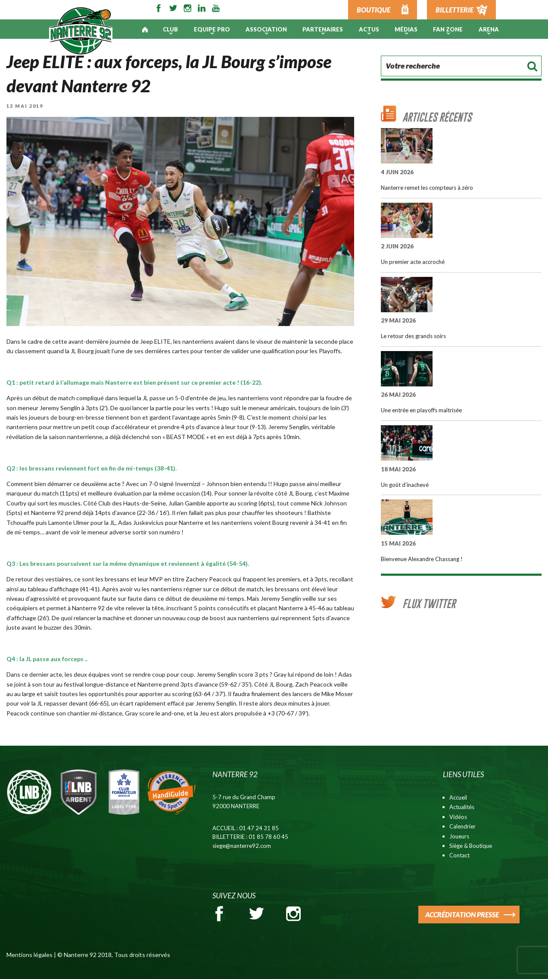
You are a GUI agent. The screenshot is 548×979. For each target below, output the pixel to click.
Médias (406, 29)
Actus (369, 29)
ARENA (489, 29)
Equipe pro (212, 29)
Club (170, 29)
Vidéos (458, 816)
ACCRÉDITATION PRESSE (462, 914)
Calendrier (462, 826)
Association (266, 29)
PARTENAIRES (322, 29)
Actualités (461, 806)
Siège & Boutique (470, 845)
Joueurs (459, 836)
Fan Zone (448, 29)
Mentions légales (29, 954)
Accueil (458, 797)
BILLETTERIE (454, 10)
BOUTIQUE (373, 10)
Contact (459, 855)
